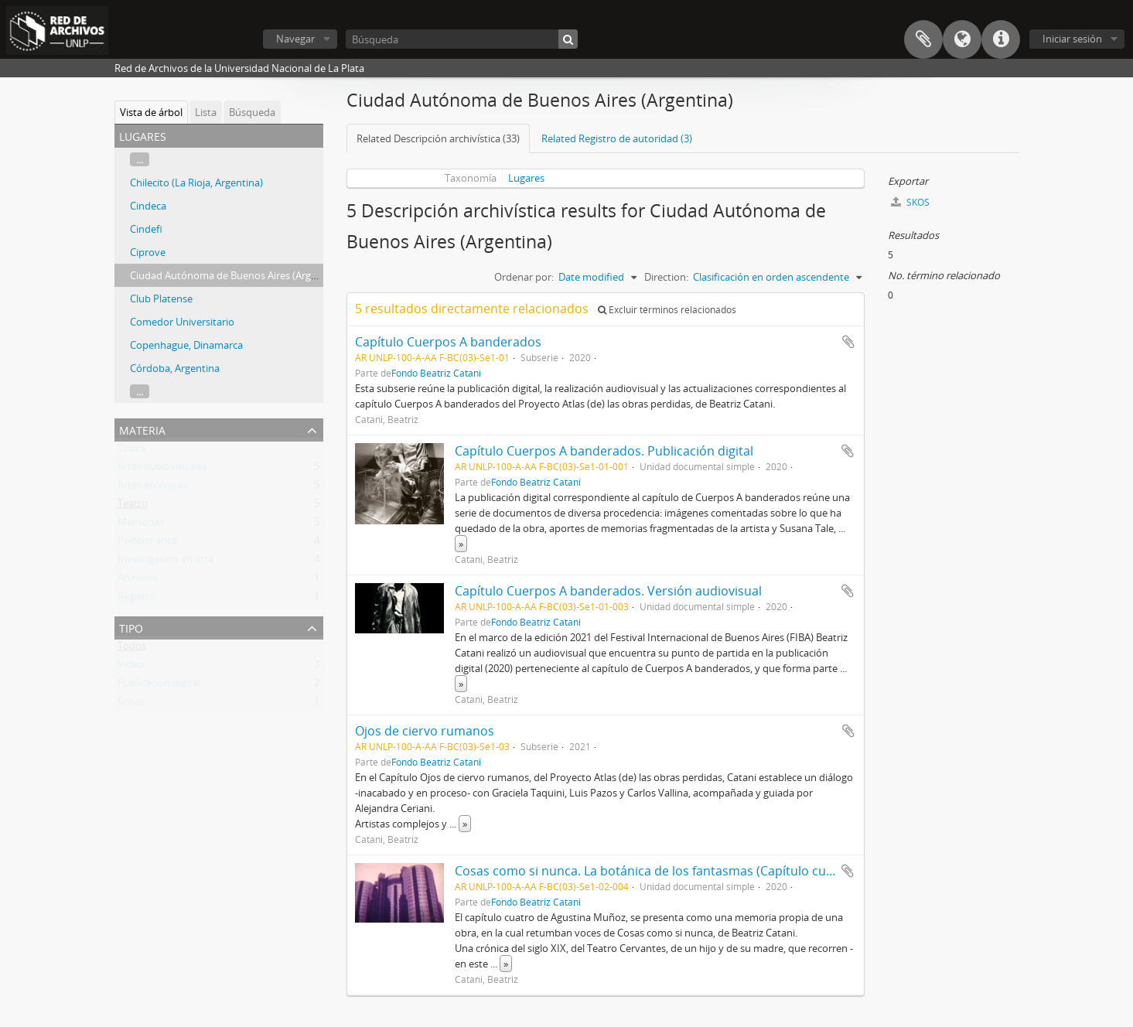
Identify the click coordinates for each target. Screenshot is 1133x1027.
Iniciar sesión (1072, 39)
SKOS (910, 202)
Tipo (131, 626)
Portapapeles (923, 39)
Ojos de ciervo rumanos (424, 730)
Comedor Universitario (182, 322)
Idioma (962, 39)
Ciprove (148, 252)
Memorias (141, 525)
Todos (132, 451)
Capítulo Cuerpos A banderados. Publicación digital (604, 450)
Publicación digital (159, 686)
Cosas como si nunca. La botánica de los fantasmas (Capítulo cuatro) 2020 (670, 870)
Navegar (295, 39)
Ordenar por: (524, 277)
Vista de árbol (151, 112)
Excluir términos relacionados (667, 309)
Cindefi (146, 229)
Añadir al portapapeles (848, 342)
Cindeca (148, 206)
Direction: (666, 277)
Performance (147, 544)
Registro (136, 599)
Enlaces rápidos (1000, 39)
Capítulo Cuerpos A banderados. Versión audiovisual (608, 590)
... (139, 159)
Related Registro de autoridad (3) (616, 138)
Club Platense (161, 298)
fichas (131, 704)
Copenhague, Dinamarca (186, 345)
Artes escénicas (152, 488)
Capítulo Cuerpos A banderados (448, 341)
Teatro (133, 507)
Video (131, 667)
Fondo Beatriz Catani (436, 373)
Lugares (526, 178)
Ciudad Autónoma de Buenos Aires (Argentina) (236, 275)
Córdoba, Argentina (175, 368)
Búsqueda (252, 112)
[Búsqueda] (462, 39)
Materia (142, 428)
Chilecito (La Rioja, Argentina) (196, 182)
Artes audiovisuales (162, 469)
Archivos (137, 581)
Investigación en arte (165, 562)
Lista (206, 112)
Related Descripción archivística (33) (438, 138)
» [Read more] (461, 544)
